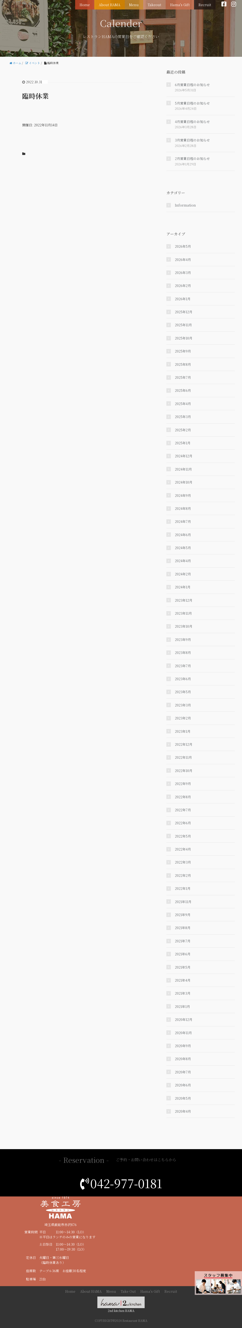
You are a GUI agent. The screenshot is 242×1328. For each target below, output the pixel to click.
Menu (140, 3)
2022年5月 (183, 836)
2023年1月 (182, 731)
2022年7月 (183, 809)
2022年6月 (183, 823)
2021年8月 (182, 927)
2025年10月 (183, 338)
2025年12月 (183, 311)
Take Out (128, 1291)
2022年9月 (183, 783)
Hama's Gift (182, 3)
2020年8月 (183, 1058)
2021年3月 (182, 993)
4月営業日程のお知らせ (192, 121)
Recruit (205, 3)
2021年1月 (182, 1006)
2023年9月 (183, 639)
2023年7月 (183, 665)
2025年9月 (183, 351)
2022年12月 (183, 744)
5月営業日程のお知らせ (192, 103)
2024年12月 (183, 456)
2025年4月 (183, 403)
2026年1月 (182, 298)
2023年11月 (183, 613)
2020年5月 (183, 1098)
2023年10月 (183, 626)
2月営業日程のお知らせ (192, 158)
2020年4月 (183, 1111)
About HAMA (118, 3)
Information (185, 205)
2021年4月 (182, 980)
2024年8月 (183, 508)
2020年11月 (183, 1032)
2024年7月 (183, 521)
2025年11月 (183, 324)
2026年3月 (183, 272)
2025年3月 (183, 416)
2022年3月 (183, 862)
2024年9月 (183, 495)
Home (95, 3)
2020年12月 (183, 1019)
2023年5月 (183, 691)
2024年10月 (183, 482)
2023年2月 (183, 718)
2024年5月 (183, 547)
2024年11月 (183, 469)
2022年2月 (183, 875)
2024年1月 (182, 587)
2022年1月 (182, 888)
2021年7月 (182, 941)
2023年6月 (183, 678)
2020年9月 (183, 1045)
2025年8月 (183, 364)
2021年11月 (183, 901)
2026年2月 (183, 285)
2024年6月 (183, 534)
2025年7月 (183, 377)
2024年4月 (183, 560)
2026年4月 (183, 259)
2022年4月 (183, 849)
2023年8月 (183, 652)
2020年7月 (183, 1072)
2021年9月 (182, 914)
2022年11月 (183, 757)
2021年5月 (182, 967)
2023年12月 (183, 600)
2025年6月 (183, 390)
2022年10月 (183, 770)
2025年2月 (183, 430)
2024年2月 (183, 574)
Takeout (159, 3)
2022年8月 (183, 796)
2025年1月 (182, 443)
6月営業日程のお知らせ (192, 84)
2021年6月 (182, 954)
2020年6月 (183, 1085)
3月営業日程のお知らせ (192, 140)
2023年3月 (183, 705)
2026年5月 (183, 246)
